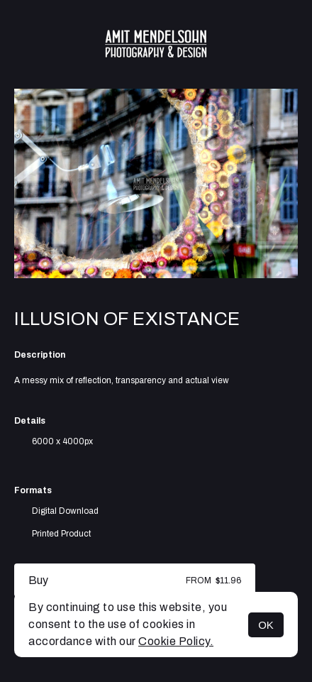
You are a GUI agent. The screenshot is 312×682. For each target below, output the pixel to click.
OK (266, 625)
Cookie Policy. (175, 641)
